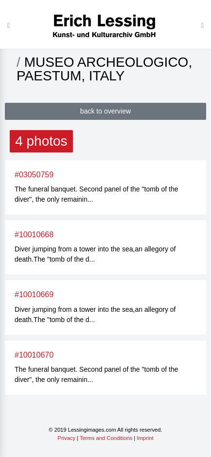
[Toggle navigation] (202, 25)
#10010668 (34, 234)
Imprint (145, 438)
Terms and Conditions (106, 438)
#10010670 (34, 355)
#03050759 (34, 175)
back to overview (105, 111)
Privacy (66, 438)
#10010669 (34, 294)
